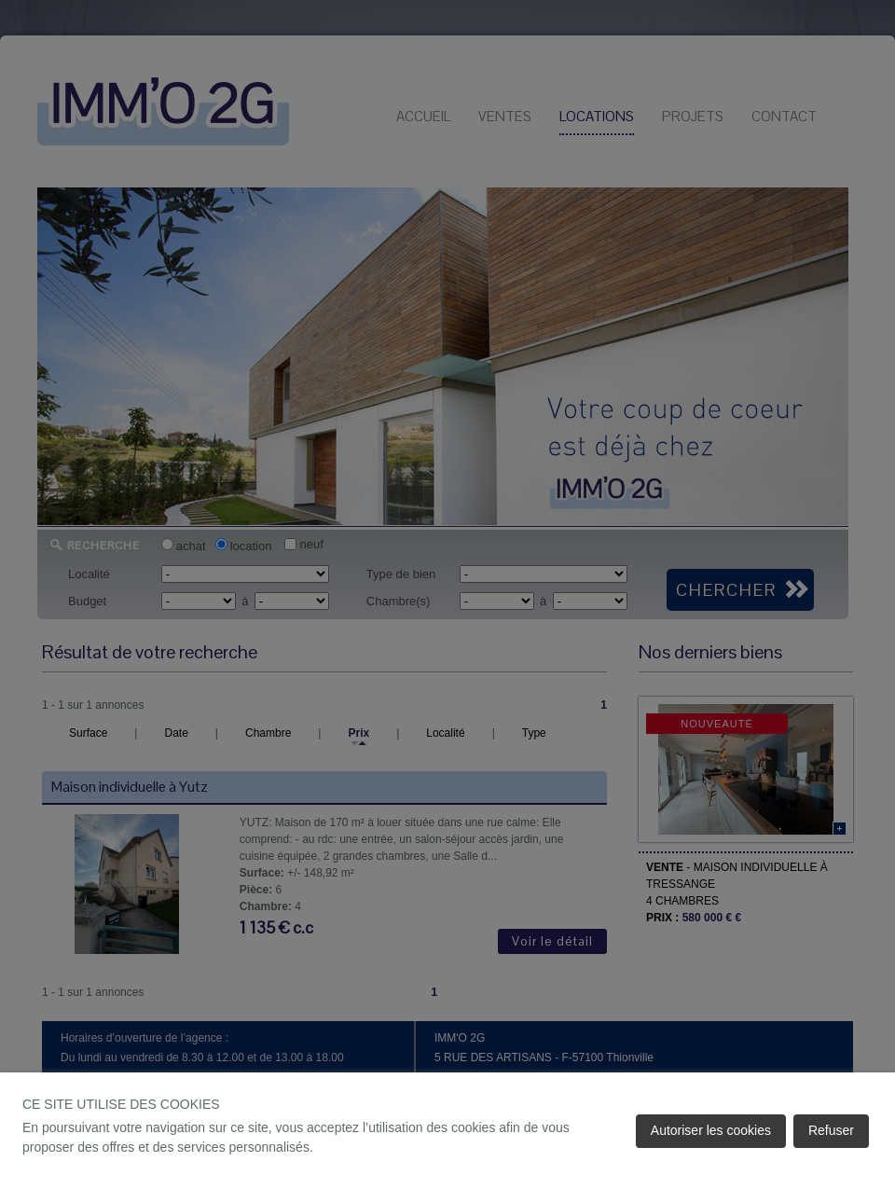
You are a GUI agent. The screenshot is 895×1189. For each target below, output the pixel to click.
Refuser (831, 1130)
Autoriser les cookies (711, 1130)
